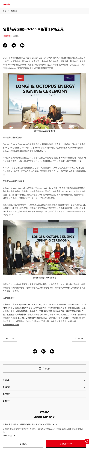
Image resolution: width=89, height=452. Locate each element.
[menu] (85, 4)
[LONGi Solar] (6, 4)
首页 (4, 11)
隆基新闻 (14, 11)
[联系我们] (86, 441)
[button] (79, 4)
